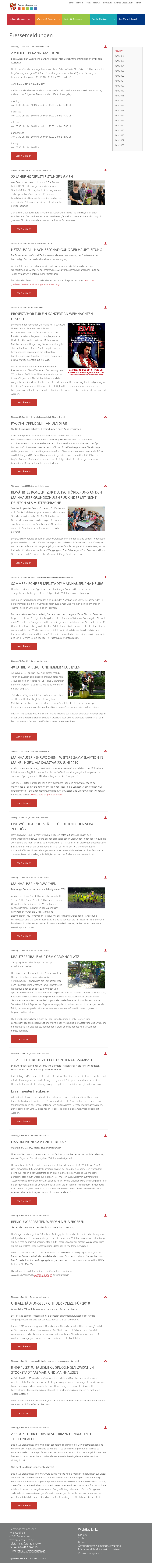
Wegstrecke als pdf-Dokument (46, 794)
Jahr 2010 (119, 135)
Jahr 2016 (119, 105)
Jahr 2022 (119, 75)
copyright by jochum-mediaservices (23, 1559)
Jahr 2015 (119, 110)
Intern (138, 3)
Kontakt (79, 3)
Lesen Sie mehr (24, 155)
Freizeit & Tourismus (73, 19)
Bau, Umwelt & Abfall (128, 19)
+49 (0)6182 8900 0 (30, 1543)
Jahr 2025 (119, 60)
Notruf (81, 1542)
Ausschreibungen (43, 1274)
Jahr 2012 (119, 125)
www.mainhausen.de (21, 1540)
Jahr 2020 (119, 85)
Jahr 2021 (119, 80)
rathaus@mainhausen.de (31, 1551)
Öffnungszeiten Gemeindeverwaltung (99, 1545)
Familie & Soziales (99, 19)
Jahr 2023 (119, 70)
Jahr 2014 (119, 115)
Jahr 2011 (119, 130)
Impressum (107, 3)
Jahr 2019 (119, 90)
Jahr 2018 (119, 95)
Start (71, 3)
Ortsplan (97, 3)
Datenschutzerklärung (123, 3)
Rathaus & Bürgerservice (19, 19)
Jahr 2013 (119, 120)
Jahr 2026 (119, 56)
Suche (88, 3)
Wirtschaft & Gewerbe (46, 19)
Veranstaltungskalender (91, 1553)
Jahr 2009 (119, 140)
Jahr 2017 (119, 100)
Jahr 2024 (119, 65)
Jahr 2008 (119, 145)
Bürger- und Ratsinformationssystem (99, 1549)
